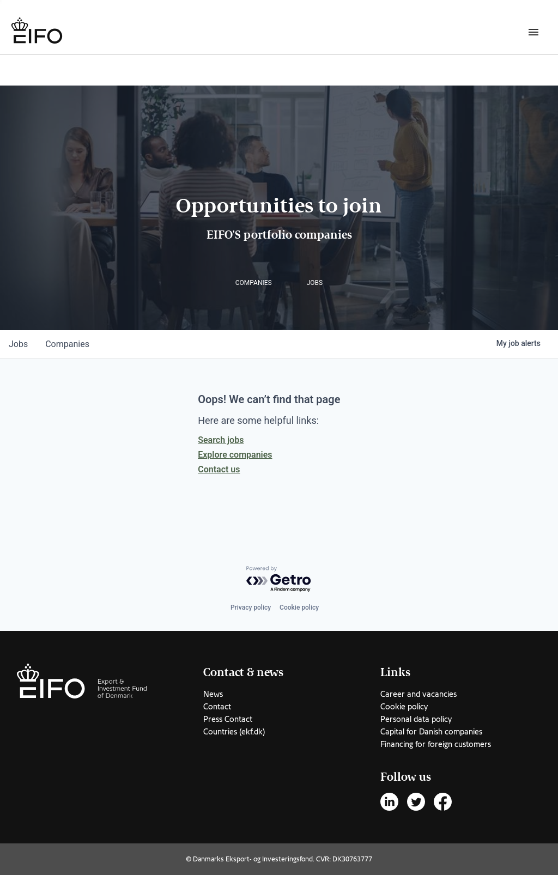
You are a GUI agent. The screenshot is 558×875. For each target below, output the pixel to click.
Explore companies (235, 454)
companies (67, 344)
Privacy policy (251, 607)
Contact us (219, 469)
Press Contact (227, 719)
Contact (217, 706)
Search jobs (221, 440)
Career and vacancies (418, 694)
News (213, 694)
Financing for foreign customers (435, 744)
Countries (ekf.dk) (234, 731)
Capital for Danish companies (431, 731)
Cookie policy (299, 607)
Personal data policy (416, 719)
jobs (18, 344)
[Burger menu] (533, 31)
